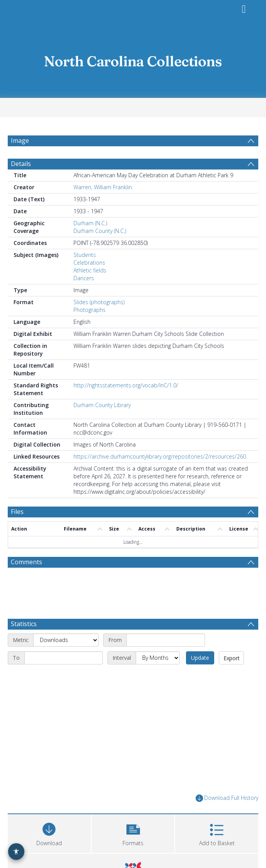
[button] (133, 832)
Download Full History (227, 798)
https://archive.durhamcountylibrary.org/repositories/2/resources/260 (159, 456)
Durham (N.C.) (90, 223)
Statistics (24, 624)
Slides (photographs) (98, 302)
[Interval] (158, 657)
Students (84, 255)
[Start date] (165, 640)
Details (21, 163)
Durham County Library (102, 405)
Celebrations (89, 262)
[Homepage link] (133, 59)
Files (17, 511)
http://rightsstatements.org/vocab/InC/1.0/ (125, 385)
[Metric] (66, 640)
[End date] (63, 657)
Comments (26, 562)
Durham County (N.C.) (99, 231)
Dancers (83, 278)
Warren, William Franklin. (103, 187)
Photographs (89, 309)
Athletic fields (89, 270)
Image (20, 140)
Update (200, 657)
